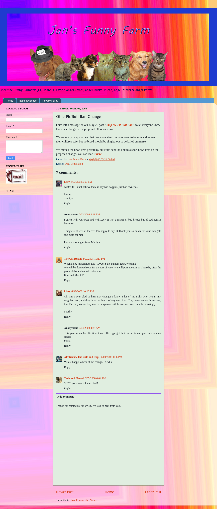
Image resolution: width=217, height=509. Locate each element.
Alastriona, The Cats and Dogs (82, 357)
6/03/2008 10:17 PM (94, 258)
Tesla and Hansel (74, 378)
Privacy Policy (50, 100)
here (99, 154)
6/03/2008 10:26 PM (82, 291)
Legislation (77, 163)
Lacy (67, 181)
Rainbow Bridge (28, 100)
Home (10, 100)
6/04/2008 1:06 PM (111, 357)
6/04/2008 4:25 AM (89, 327)
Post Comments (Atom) (83, 500)
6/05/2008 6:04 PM (95, 378)
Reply (67, 203)
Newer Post (64, 492)
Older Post (153, 492)
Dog (67, 163)
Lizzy (67, 291)
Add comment (65, 396)
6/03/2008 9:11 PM (89, 214)
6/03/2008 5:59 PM (81, 181)
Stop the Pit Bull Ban (119, 125)
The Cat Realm (73, 258)
